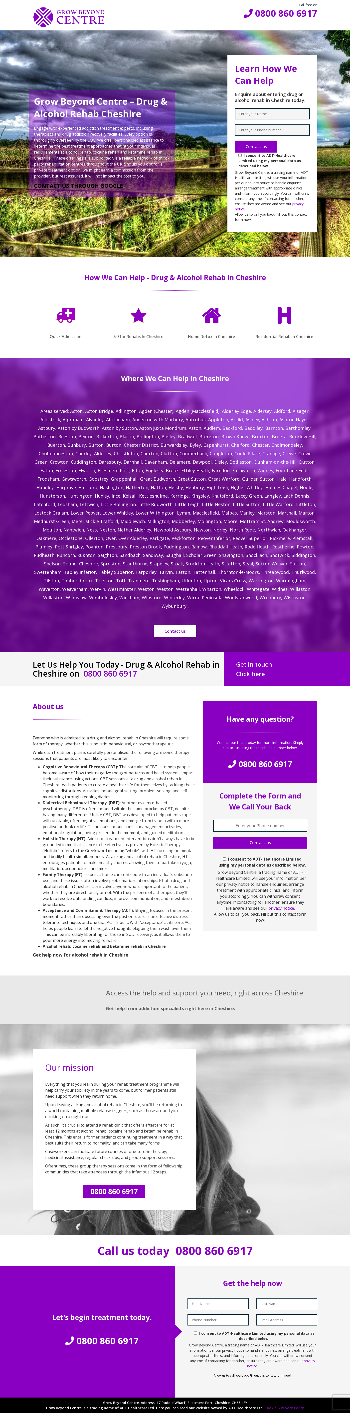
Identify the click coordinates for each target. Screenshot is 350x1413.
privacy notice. (281, 908)
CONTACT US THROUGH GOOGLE (78, 185)
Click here (250, 674)
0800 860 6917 (280, 13)
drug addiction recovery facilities (92, 134)
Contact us (175, 631)
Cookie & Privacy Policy (284, 1408)
